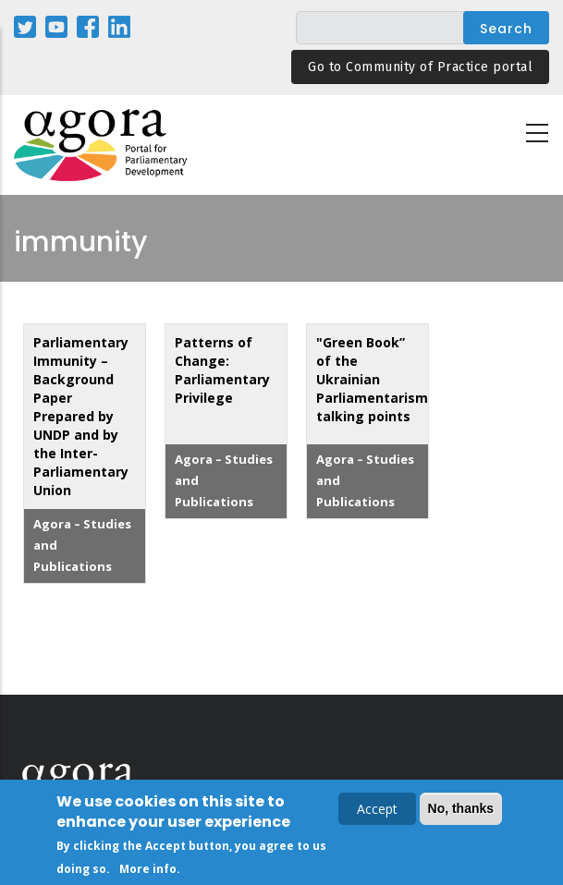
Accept (377, 810)
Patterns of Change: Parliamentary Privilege (222, 369)
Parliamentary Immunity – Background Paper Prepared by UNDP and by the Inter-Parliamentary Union (81, 416)
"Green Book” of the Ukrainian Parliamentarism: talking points (374, 379)
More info (148, 871)
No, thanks (461, 810)
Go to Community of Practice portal (420, 67)
